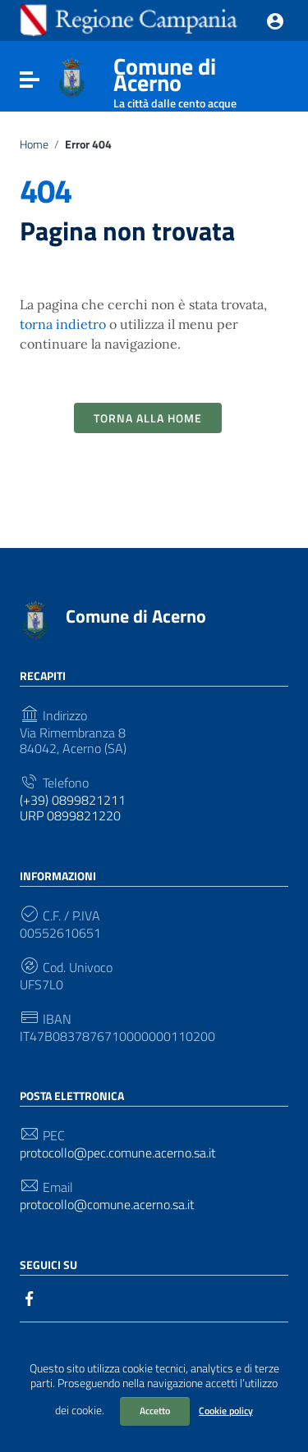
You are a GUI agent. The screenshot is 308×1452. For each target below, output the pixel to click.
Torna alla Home (148, 418)
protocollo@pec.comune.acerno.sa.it (118, 1153)
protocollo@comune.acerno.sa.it (107, 1204)
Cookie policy (226, 1410)
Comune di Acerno (196, 77)
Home (34, 144)
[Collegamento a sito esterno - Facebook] (29, 1297)
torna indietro (63, 324)
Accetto (155, 1410)
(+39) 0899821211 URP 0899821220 (73, 808)
